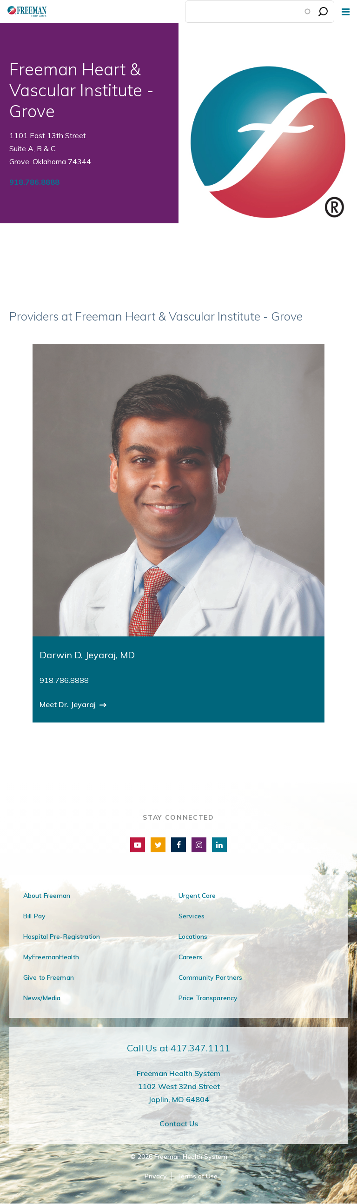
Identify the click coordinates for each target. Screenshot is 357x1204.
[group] (178, 533)
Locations (192, 936)
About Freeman (47, 895)
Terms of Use (197, 1176)
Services (191, 916)
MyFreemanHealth (51, 957)
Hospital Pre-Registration (61, 936)
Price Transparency (208, 998)
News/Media (41, 998)
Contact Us (178, 1123)
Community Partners (210, 977)
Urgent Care (197, 895)
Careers (190, 957)
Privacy (156, 1176)
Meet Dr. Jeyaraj (69, 704)
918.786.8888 (34, 182)
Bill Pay (34, 916)
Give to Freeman (48, 977)
